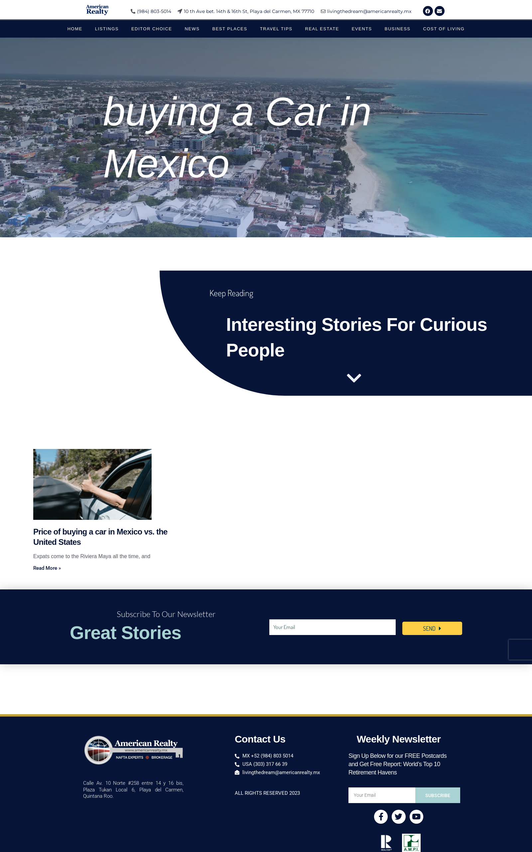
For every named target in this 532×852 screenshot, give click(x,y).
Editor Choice (151, 28)
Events (362, 28)
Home (74, 28)
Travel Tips (276, 28)
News (192, 28)
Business (398, 28)
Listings (107, 28)
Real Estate (322, 28)
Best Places (229, 28)
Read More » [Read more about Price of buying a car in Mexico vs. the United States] (47, 568)
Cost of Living (444, 28)
